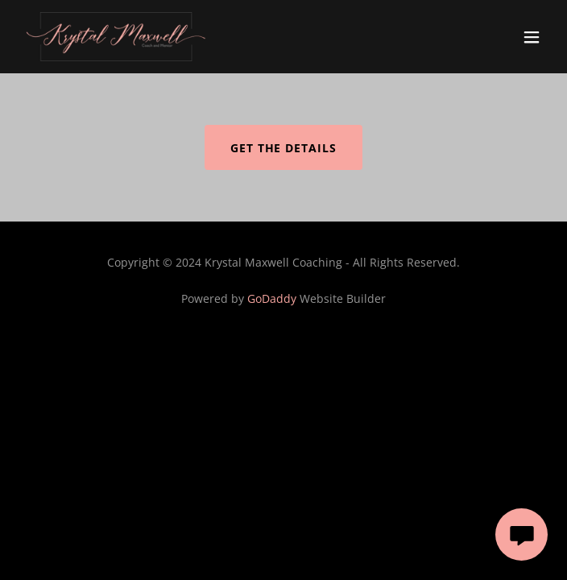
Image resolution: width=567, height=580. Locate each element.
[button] (531, 37)
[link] (116, 36)
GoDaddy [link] (271, 298)
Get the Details (283, 147)
